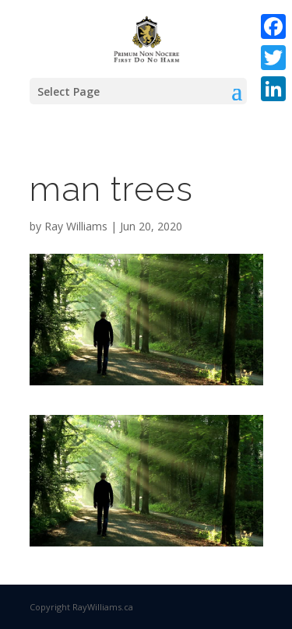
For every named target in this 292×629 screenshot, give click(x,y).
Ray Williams (75, 226)
